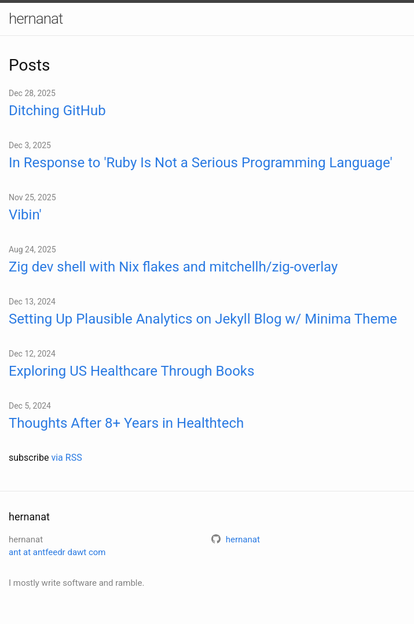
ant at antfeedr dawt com (57, 552)
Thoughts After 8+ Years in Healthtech (126, 423)
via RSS (66, 457)
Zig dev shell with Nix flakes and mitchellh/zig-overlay (173, 267)
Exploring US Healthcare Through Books (131, 371)
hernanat (36, 18)
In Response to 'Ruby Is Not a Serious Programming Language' (201, 163)
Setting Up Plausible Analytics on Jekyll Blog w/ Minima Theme (203, 319)
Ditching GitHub (57, 110)
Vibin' (25, 215)
